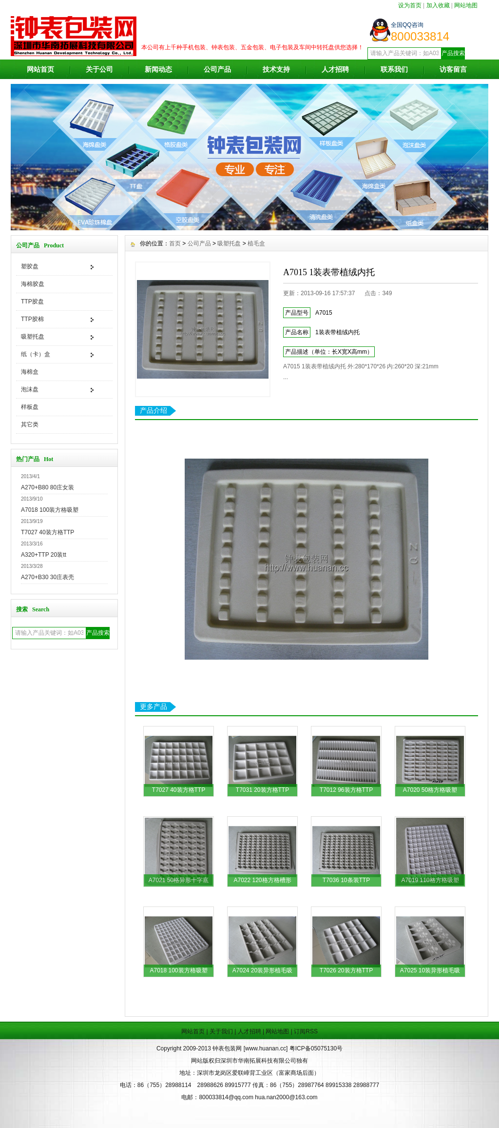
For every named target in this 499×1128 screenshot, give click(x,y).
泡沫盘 (29, 389)
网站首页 (40, 69)
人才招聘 (335, 69)
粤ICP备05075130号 (316, 1048)
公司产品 (217, 69)
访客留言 (453, 69)
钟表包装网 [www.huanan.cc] (250, 1048)
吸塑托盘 (32, 336)
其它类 (29, 424)
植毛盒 (256, 243)
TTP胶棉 (32, 319)
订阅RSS (306, 1031)
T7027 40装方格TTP (47, 532)
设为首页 (410, 5)
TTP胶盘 (32, 301)
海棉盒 (29, 371)
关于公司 (99, 69)
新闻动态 (158, 69)
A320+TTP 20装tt (43, 554)
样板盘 (29, 406)
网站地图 (466, 5)
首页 (175, 243)
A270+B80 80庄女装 (47, 487)
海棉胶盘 (32, 284)
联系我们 (394, 69)
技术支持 (276, 69)
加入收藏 (438, 5)
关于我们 (221, 1031)
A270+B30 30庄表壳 (47, 577)
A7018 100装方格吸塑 (49, 509)
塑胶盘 (29, 266)
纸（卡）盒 (35, 354)
